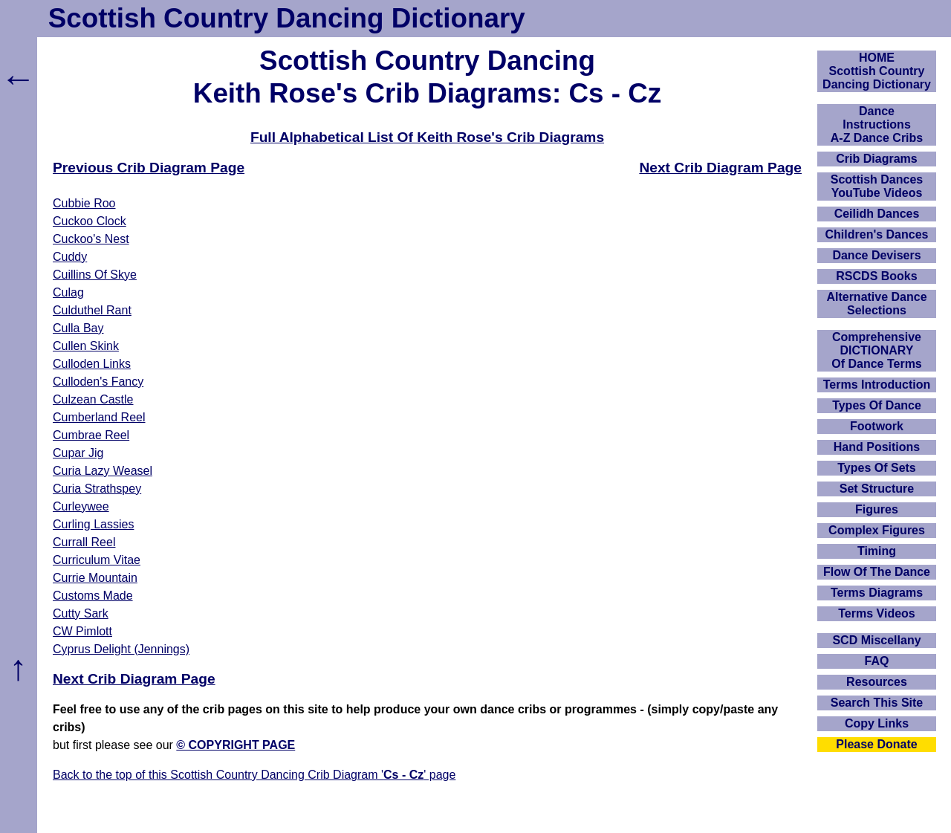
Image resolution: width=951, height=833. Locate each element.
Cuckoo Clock (89, 221)
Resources (876, 681)
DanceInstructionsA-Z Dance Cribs (877, 124)
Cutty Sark (80, 613)
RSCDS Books (876, 276)
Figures (876, 509)
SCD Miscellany (876, 640)
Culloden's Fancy (98, 381)
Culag (68, 292)
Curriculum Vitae (96, 560)
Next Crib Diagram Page (720, 167)
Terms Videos (876, 613)
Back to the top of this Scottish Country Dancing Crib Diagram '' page (254, 774)
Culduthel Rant (92, 310)
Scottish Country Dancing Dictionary (286, 18)
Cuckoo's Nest (91, 239)
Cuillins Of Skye (95, 274)
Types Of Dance (876, 405)
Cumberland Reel (99, 417)
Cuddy (70, 256)
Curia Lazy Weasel (102, 470)
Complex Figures (876, 530)
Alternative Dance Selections (876, 304)
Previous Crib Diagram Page (148, 167)
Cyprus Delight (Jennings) (121, 649)
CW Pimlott (82, 631)
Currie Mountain (95, 577)
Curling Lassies (93, 524)
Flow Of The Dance (876, 571)
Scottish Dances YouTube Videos (877, 186)
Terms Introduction (877, 384)
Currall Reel (84, 542)
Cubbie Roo (84, 203)
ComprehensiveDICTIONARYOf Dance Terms (876, 350)
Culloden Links (92, 363)
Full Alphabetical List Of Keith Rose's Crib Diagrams (427, 137)
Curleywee (81, 506)
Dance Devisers (876, 255)
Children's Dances (877, 234)
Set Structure (877, 488)
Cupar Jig (78, 453)
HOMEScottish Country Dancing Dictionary (876, 71)
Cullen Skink (86, 346)
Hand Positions (877, 447)
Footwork (876, 426)
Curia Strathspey (97, 488)
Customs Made (93, 595)
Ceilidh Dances (877, 213)
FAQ (877, 661)
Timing (876, 551)
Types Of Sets (876, 467)
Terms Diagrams (877, 592)
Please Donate (876, 744)
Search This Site (877, 702)
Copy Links (877, 723)
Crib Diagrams (876, 158)
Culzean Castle (93, 399)
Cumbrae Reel (91, 435)
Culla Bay (78, 328)
